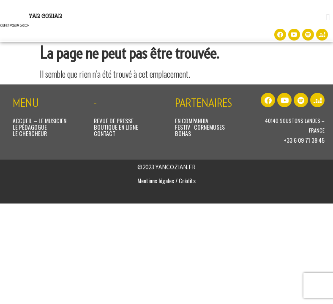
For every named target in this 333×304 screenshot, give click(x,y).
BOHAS (183, 133)
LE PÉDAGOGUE (30, 126)
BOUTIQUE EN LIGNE (116, 126)
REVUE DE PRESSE (114, 120)
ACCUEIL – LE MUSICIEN (39, 120)
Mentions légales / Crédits (166, 180)
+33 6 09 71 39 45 (304, 140)
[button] (328, 16)
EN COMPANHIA (191, 120)
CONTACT (104, 133)
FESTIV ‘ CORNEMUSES (200, 126)
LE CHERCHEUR (30, 133)
